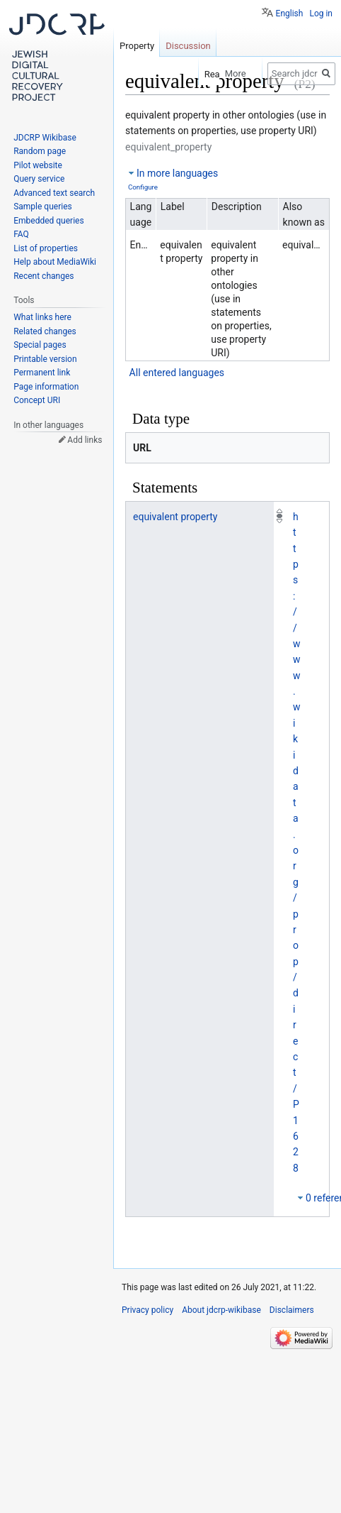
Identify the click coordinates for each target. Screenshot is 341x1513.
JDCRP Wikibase (44, 138)
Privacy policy (147, 1310)
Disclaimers (292, 1310)
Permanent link (41, 373)
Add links (84, 440)
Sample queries (42, 206)
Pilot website (37, 165)
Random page (39, 151)
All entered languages (176, 372)
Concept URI (36, 400)
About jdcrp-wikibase (221, 1310)
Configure (143, 187)
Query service (38, 179)
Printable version (44, 359)
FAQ (21, 234)
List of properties (45, 248)
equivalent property (175, 516)
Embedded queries (48, 221)
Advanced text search (54, 193)
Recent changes (43, 276)
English (290, 13)
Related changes (44, 331)
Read (202, 74)
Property (137, 45)
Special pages (39, 345)
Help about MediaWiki (54, 262)
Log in (321, 13)
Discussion (188, 45)
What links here (42, 317)
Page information (46, 387)
